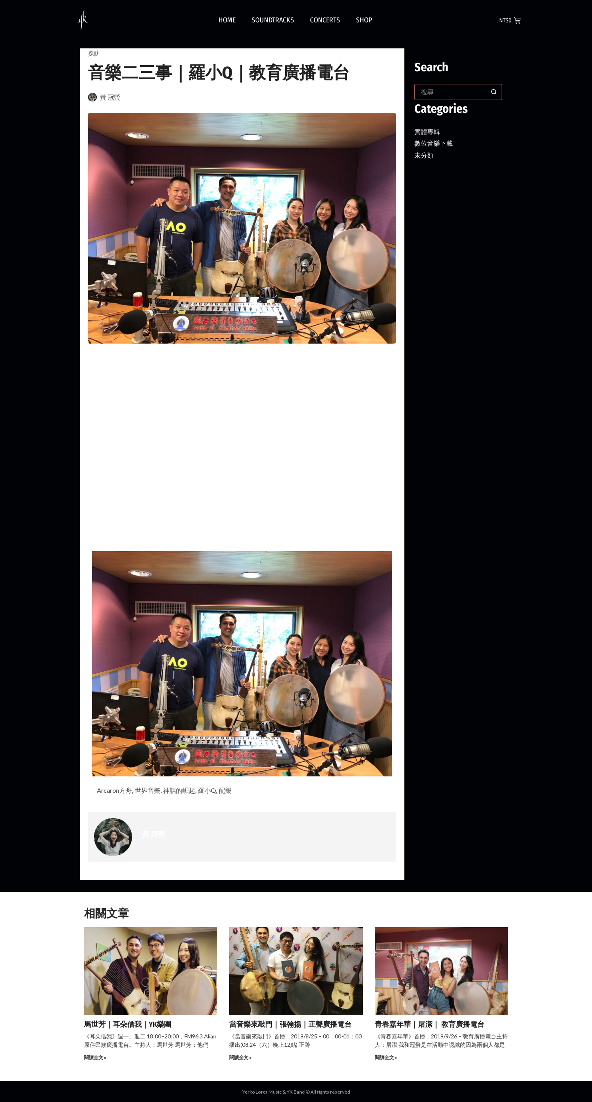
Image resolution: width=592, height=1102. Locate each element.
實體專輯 (428, 131)
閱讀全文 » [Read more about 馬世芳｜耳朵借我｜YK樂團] (95, 1059)
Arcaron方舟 (117, 791)
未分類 (425, 154)
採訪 (94, 53)
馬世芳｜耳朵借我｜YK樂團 (127, 1025)
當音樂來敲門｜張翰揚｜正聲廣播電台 (290, 1025)
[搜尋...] (450, 92)
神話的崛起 (189, 791)
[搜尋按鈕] (494, 92)
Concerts (325, 20)
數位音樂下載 (436, 142)
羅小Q (220, 791)
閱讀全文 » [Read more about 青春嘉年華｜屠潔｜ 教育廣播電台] (386, 1059)
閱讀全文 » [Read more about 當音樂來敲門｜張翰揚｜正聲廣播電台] (240, 1059)
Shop (364, 20)
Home (227, 20)
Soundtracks (273, 20)
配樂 (239, 791)
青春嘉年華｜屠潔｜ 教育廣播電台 (429, 1025)
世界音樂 (154, 791)
